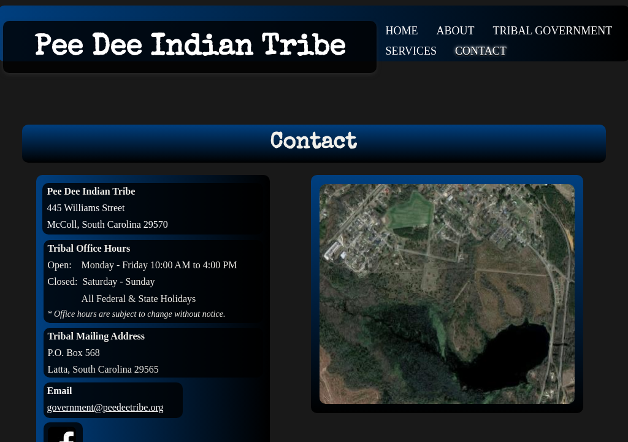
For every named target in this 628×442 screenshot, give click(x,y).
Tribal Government (553, 31)
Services (411, 51)
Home (402, 31)
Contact (481, 51)
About (456, 31)
